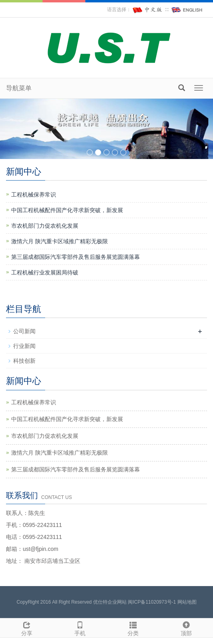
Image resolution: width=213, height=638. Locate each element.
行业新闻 (24, 346)
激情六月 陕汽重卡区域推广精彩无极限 (59, 241)
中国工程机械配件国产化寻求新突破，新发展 (67, 210)
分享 (26, 627)
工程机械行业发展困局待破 (44, 272)
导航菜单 (19, 88)
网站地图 (187, 602)
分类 (133, 627)
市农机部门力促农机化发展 (44, 226)
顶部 (186, 627)
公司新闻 (24, 331)
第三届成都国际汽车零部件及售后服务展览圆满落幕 (75, 257)
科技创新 (24, 361)
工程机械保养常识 (33, 194)
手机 (79, 627)
